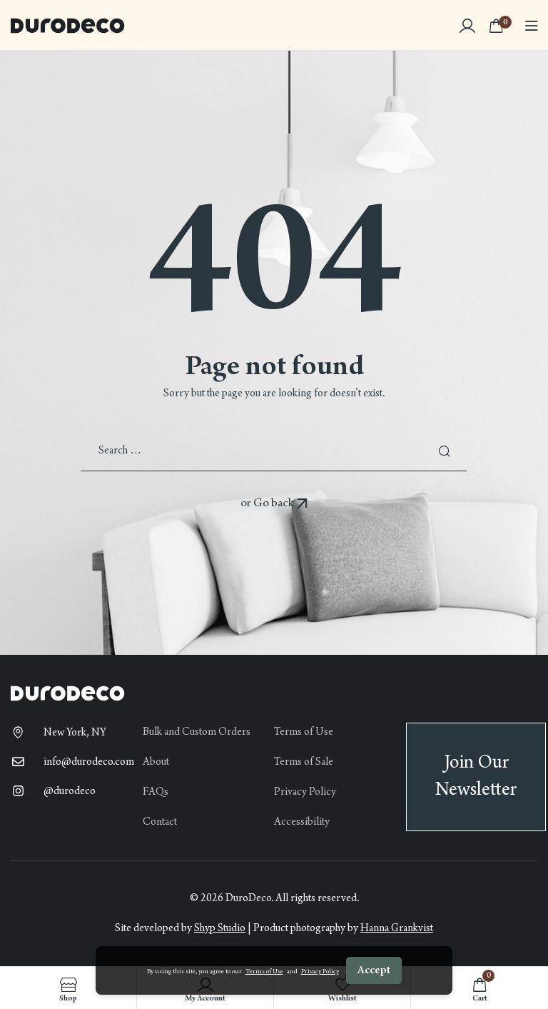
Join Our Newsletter (476, 776)
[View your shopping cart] (500, 25)
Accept (373, 970)
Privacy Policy (320, 971)
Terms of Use (264, 971)
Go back (280, 503)
